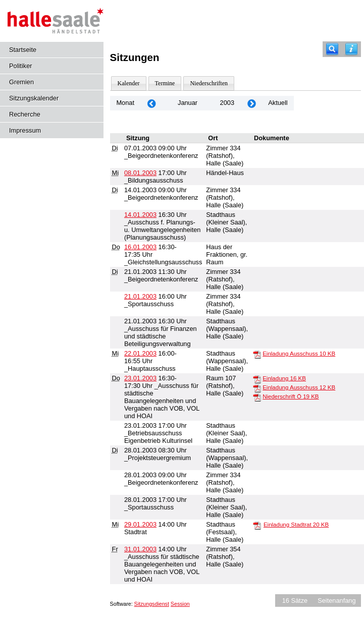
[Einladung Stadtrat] (257, 525)
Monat (125, 102)
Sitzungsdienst (151, 604)
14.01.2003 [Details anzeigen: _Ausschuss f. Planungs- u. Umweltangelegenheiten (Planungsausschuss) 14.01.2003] (140, 214)
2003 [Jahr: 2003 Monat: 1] (227, 102)
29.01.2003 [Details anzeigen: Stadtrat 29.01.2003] (140, 524)
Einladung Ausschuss (299, 354)
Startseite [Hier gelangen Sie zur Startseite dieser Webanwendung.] (22, 49)
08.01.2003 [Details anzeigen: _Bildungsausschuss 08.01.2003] (140, 173)
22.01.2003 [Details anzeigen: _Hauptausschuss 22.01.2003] (140, 353)
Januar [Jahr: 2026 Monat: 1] (187, 102)
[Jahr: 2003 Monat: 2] (251, 103)
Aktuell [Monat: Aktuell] (277, 102)
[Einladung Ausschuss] (257, 354)
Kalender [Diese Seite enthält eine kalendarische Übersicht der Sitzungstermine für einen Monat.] (129, 83)
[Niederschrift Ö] (257, 397)
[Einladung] (257, 379)
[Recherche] (332, 49)
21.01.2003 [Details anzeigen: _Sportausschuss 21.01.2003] (140, 296)
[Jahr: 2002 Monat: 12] (151, 103)
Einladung (284, 378)
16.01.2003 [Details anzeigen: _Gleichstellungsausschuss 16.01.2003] (140, 247)
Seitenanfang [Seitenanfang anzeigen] (336, 600)
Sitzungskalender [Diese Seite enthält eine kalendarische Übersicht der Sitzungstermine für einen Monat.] (34, 98)
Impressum (25, 130)
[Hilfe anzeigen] (351, 49)
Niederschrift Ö (291, 396)
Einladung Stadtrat (296, 525)
